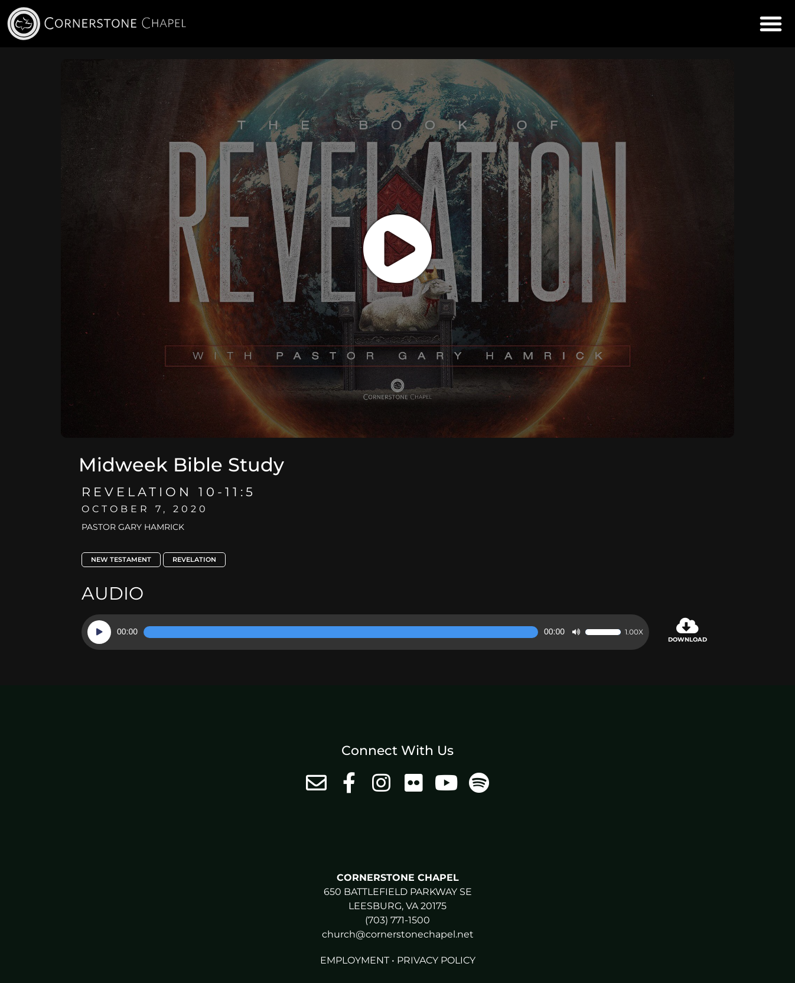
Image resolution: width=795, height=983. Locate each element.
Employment (354, 960)
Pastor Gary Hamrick (133, 527)
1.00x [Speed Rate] (634, 632)
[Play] (99, 632)
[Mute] (576, 632)
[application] (365, 632)
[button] (771, 23)
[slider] (341, 632)
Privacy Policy (436, 960)
